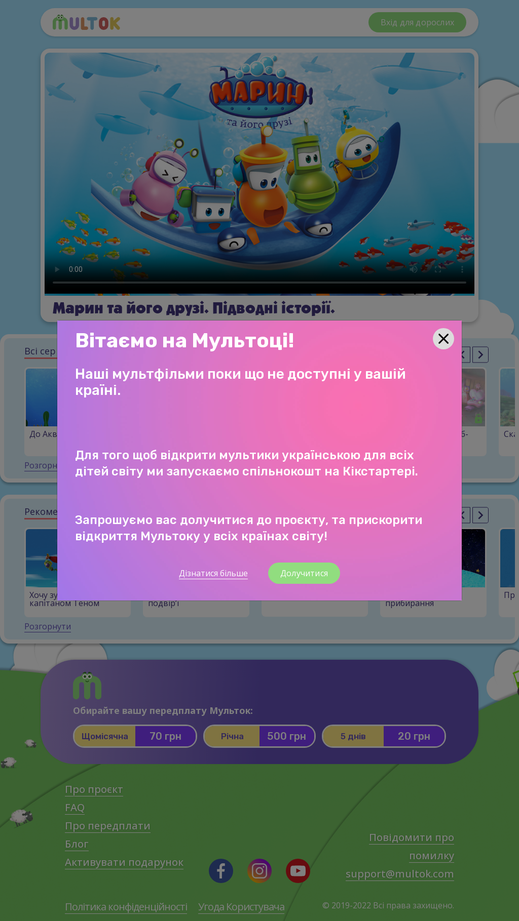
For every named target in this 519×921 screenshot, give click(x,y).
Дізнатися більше (213, 573)
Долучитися (304, 573)
